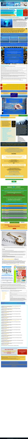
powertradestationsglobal (15, 264)
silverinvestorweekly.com (6, 325)
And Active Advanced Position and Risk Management (14, 157)
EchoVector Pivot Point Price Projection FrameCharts (14, 164)
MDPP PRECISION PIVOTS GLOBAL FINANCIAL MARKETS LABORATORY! (14, 55)
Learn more (2, 41)
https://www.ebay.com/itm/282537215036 (21, 265)
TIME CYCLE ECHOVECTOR (14, 101)
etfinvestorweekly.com (11, 309)
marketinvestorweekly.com (12, 320)
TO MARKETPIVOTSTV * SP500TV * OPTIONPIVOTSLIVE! (14, 50)
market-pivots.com (17, 320)
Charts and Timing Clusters (1, 88)
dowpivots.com (9, 144)
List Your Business (19, 438)
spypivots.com (12, 144)
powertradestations (11, 264)
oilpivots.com (24, 144)
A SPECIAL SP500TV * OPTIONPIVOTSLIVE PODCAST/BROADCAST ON (12, 56)
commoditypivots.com (15, 144)
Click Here (14, 228)
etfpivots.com (3, 144)
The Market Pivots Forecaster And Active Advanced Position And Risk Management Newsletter (14, 112)
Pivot (1, 85)
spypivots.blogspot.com (6, 317)
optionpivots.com (6, 144)
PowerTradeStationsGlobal (9, 259)
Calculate (1, 84)
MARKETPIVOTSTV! (21, 56)
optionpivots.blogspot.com (6, 312)
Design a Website (15, 438)
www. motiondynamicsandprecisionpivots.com (14, 222)
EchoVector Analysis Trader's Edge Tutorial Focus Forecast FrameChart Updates (14, 155)
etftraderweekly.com (6, 309)
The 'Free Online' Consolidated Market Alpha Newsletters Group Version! (14, 113)
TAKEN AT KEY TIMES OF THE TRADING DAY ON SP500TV (14, 100)
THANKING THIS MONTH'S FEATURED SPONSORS (5, 8)
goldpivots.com (18, 144)
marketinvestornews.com (6, 320)
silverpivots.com (21, 144)
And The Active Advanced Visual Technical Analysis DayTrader (14, 59)
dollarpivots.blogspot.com (6, 333)
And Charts (25, 13)
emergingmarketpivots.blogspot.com (7, 341)
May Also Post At (14, 111)
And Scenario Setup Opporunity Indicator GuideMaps (14, 165)
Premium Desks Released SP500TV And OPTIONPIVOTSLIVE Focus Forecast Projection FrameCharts (14, 110)
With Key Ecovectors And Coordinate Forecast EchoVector (14, 156)
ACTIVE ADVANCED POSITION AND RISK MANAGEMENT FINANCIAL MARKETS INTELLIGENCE (14, 54)
